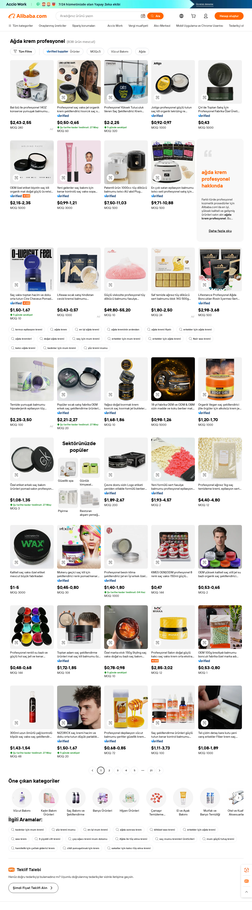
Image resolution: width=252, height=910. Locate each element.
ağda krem (58, 329)
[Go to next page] (159, 770)
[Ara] (155, 16)
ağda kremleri (21, 338)
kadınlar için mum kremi (59, 348)
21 (151, 770)
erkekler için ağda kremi (195, 329)
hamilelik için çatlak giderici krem (33, 848)
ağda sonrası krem (129, 829)
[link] (246, 870)
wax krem (19, 839)
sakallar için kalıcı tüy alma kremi (129, 848)
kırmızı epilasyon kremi (26, 329)
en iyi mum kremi (95, 829)
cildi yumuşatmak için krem (81, 848)
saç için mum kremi (86, 338)
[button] (143, 15)
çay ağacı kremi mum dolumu (87, 839)
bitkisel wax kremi (162, 829)
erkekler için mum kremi (124, 338)
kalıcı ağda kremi (23, 348)
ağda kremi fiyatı (159, 329)
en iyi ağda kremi (87, 329)
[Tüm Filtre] (22, 51)
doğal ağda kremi (52, 338)
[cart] (194, 16)
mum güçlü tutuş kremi (218, 839)
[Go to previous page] (92, 770)
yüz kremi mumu (96, 348)
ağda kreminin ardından (123, 329)
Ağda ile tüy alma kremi (131, 839)
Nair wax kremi (200, 338)
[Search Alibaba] (98, 16)
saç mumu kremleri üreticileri (174, 839)
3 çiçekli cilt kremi (47, 839)
